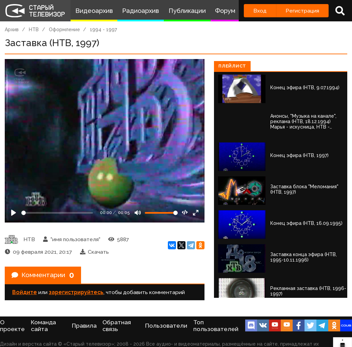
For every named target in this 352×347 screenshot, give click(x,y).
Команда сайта (43, 325)
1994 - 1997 (103, 29)
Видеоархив (94, 10)
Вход (260, 10)
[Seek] (57, 213)
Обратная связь (116, 325)
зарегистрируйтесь (76, 293)
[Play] (13, 212)
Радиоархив (140, 10)
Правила (84, 325)
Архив (12, 29)
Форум (225, 10)
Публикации (187, 10)
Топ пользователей (215, 325)
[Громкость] (161, 213)
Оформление (64, 29)
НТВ (34, 29)
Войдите (24, 293)
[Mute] (137, 212)
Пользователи (166, 325)
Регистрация (302, 10)
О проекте (12, 325)
